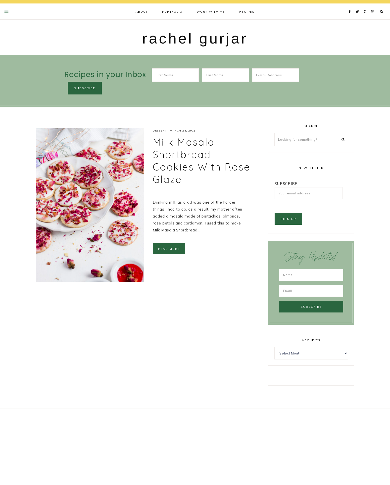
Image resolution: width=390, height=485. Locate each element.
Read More (169, 249)
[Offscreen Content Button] (6, 11)
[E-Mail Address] (275, 75)
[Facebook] (351, 5)
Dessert (160, 130)
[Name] (311, 275)
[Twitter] (358, 5)
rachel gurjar (195, 38)
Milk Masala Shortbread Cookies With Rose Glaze (201, 160)
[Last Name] (225, 75)
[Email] (311, 291)
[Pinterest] (366, 5)
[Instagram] (373, 5)
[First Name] (175, 75)
